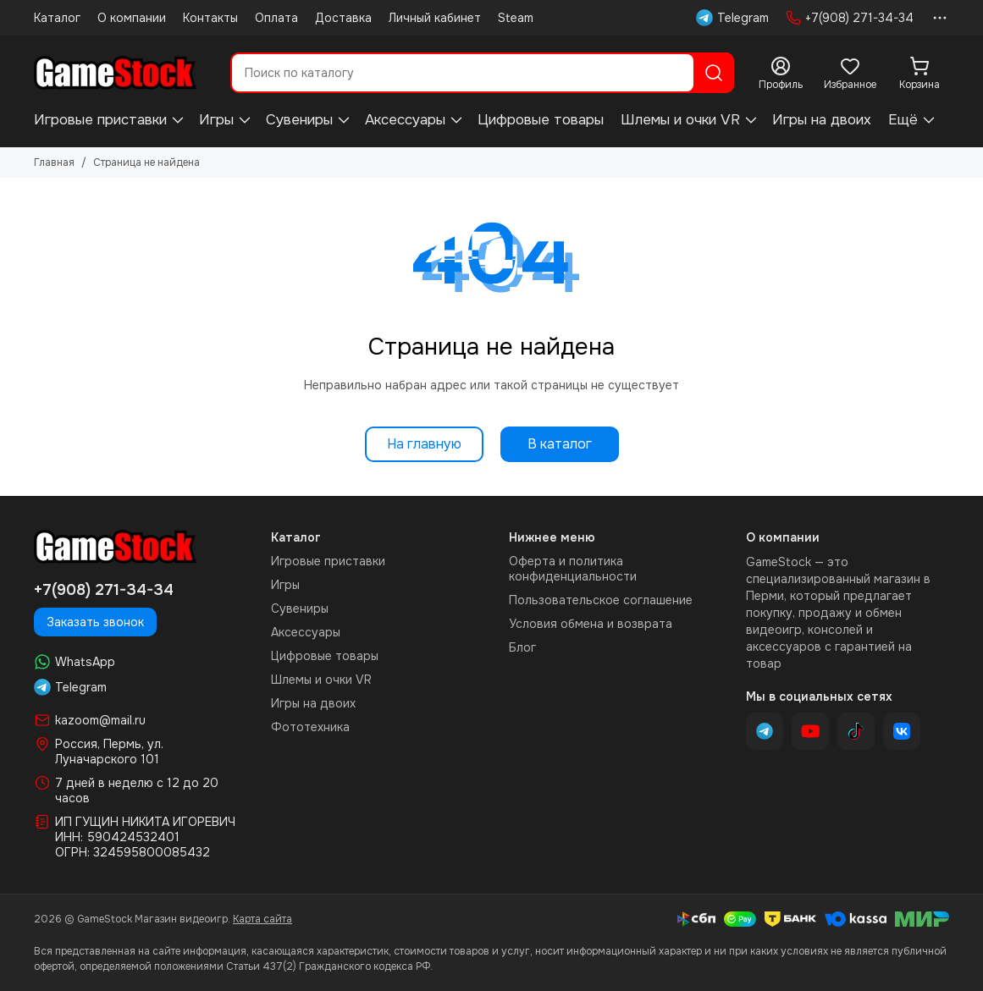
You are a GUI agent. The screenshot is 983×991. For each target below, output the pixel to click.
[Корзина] (919, 73)
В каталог (559, 444)
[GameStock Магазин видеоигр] (115, 73)
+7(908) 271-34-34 (850, 17)
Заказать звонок (95, 622)
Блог (522, 647)
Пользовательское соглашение (601, 600)
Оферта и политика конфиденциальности (573, 568)
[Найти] (713, 72)
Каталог (57, 17)
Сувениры (299, 120)
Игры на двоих (821, 120)
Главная (54, 162)
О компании (131, 17)
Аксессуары (405, 120)
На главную (424, 444)
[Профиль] (780, 73)
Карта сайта (262, 919)
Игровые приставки (100, 120)
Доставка (343, 17)
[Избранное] (850, 73)
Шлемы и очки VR (680, 120)
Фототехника (310, 727)
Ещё (903, 120)
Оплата (276, 17)
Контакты (210, 17)
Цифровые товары (541, 120)
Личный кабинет (435, 17)
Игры (216, 120)
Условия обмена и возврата (590, 623)
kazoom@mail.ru (100, 720)
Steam (515, 17)
